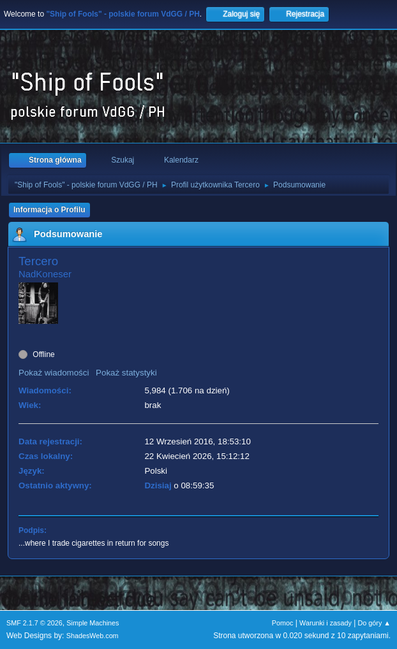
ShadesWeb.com (92, 635)
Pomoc (283, 623)
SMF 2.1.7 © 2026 (34, 623)
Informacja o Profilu (49, 209)
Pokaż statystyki (126, 372)
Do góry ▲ (374, 623)
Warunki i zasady (325, 623)
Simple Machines (92, 623)
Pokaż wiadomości (54, 372)
